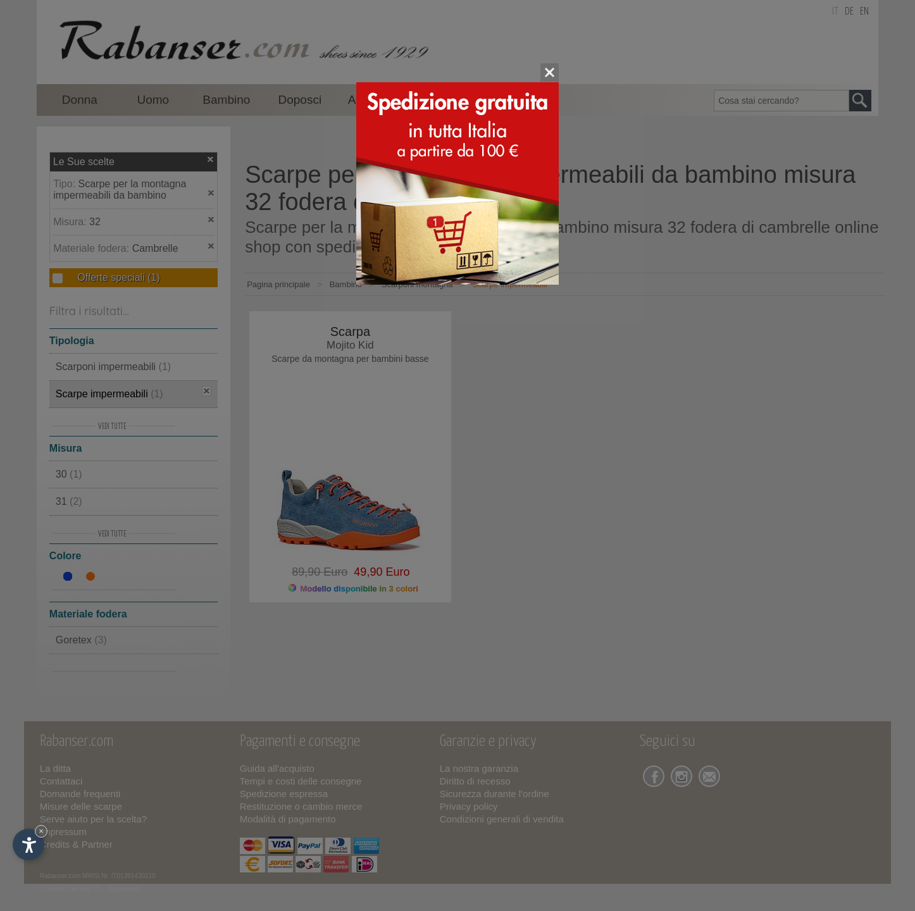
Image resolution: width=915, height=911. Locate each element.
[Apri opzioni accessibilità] (28, 844)
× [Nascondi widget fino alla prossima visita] (41, 831)
